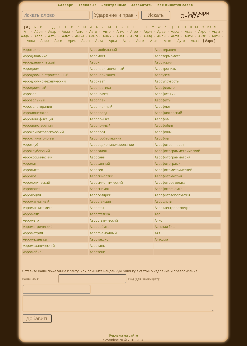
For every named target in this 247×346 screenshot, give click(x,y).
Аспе (126, 40)
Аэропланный (101, 106)
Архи (113, 40)
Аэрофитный (165, 93)
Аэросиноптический (106, 182)
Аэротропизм (166, 68)
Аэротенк (97, 252)
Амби (79, 36)
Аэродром (31, 68)
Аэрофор (162, 138)
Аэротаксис (99, 239)
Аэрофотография (169, 163)
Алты (52, 36)
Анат (120, 36)
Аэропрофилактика (105, 138)
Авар (52, 31)
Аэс (157, 214)
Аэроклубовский (36, 151)
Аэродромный (34, 87)
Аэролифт (31, 169)
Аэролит (30, 163)
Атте (167, 40)
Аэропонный (100, 125)
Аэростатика (100, 214)
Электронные (113, 5)
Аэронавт (97, 81)
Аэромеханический (39, 245)
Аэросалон (98, 151)
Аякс (158, 220)
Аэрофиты (163, 100)
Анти (175, 36)
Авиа (66, 31)
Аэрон (95, 62)
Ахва (195, 40)
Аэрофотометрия (169, 176)
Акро (202, 31)
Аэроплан (98, 100)
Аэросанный (100, 163)
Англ (134, 36)
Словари (66, 5)
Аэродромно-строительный (46, 75)
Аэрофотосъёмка (169, 188)
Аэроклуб (30, 144)
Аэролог (29, 176)
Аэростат (97, 207)
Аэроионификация (38, 119)
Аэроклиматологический (43, 132)
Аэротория (163, 62)
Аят (157, 233)
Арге (58, 40)
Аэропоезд (98, 112)
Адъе (161, 31)
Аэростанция (100, 201)
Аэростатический (104, 220)
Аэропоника (100, 119)
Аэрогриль (31, 49)
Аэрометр (31, 220)
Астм (140, 40)
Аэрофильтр (165, 87)
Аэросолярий (100, 195)
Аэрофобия (164, 125)
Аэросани (97, 157)
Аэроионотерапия (38, 125)
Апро (44, 40)
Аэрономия (99, 93)
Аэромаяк (31, 214)
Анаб (107, 36)
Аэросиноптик (101, 176)
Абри (38, 31)
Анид (148, 36)
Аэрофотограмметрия (173, 157)
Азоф (175, 31)
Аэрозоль (31, 93)
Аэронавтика (100, 87)
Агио (120, 31)
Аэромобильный (103, 49)
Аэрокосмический (38, 157)
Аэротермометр (168, 56)
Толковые (87, 5)
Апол (31, 40)
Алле (38, 36)
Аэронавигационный (107, 68)
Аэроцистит (164, 201)
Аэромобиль (33, 252)
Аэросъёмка (99, 226)
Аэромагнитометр (38, 207)
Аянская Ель (165, 226)
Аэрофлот (163, 106)
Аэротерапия (165, 49)
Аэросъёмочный (103, 233)
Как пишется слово (175, 5)
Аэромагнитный (36, 201)
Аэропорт (97, 132)
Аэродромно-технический (44, 81)
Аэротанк (97, 245)
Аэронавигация (102, 75)
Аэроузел (162, 75)
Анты (216, 36)
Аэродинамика (35, 56)
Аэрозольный (34, 100)
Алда (25, 36)
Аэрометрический (38, 226)
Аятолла (161, 239)
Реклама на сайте (123, 338)
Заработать (142, 5)
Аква (188, 31)
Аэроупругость (167, 81)
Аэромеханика (35, 239)
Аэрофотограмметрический (177, 151)
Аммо (93, 36)
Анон (161, 36)
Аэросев (96, 169)
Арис (72, 40)
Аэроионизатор (36, 112)
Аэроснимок (100, 188)
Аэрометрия (33, 233)
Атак (153, 40)
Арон (85, 40)
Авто (79, 31)
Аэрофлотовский (168, 112)
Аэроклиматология (38, 138)
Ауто (181, 40)
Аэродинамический (39, 62)
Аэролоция (32, 195)
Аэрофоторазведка (170, 182)
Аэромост (97, 56)
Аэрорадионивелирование (112, 144)
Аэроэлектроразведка (173, 207)
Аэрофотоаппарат (169, 144)
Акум (216, 31)
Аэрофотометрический (173, 169)
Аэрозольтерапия (37, 106)
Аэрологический (36, 182)
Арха (99, 40)
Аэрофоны (163, 132)
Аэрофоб (162, 119)
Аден (148, 31)
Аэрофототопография (172, 195)
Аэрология (31, 188)
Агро (134, 31)
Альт (66, 36)
